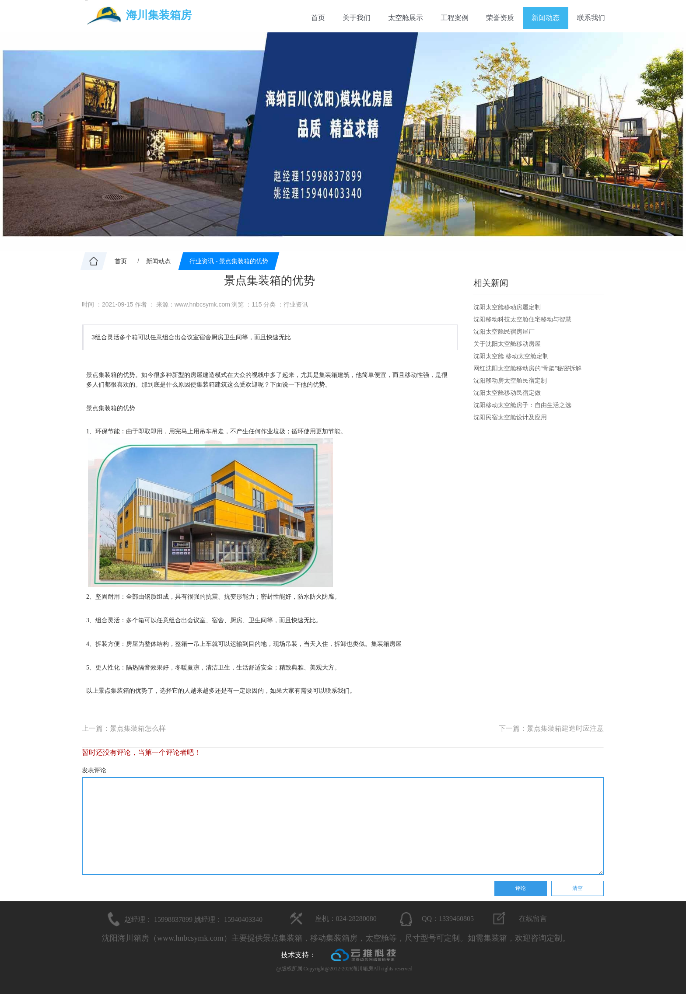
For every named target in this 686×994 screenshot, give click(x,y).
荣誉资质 (500, 17)
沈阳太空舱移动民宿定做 (507, 392)
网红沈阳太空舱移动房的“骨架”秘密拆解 (527, 368)
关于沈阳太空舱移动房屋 (507, 343)
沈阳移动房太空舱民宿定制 (510, 380)
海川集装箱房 (159, 15)
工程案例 (455, 17)
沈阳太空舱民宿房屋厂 (504, 331)
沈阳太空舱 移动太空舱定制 (511, 355)
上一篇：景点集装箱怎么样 (124, 728)
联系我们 (591, 17)
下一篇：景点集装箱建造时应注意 (551, 728)
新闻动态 (546, 17)
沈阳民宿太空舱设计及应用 (510, 417)
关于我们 (357, 17)
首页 (318, 17)
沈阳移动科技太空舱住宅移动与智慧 (522, 319)
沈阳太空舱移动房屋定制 (507, 306)
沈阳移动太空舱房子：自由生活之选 (522, 404)
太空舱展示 (405, 17)
